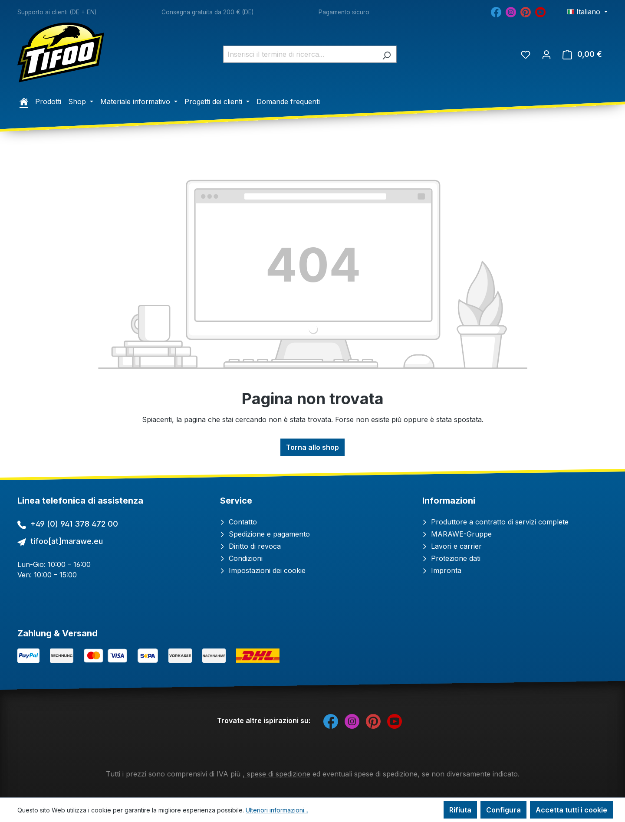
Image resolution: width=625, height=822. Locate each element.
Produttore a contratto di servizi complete (495, 521)
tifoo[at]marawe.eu (66, 541)
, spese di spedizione (276, 774)
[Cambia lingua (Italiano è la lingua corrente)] (587, 11)
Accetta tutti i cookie (571, 810)
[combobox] (300, 54)
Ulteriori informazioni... (277, 810)
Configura (503, 810)
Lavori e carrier (452, 546)
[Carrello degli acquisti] (582, 54)
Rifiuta (460, 810)
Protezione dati (451, 558)
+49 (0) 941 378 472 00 (74, 523)
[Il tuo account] (546, 54)
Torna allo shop (312, 447)
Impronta (441, 570)
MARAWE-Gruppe (457, 534)
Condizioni (241, 558)
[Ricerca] (386, 54)
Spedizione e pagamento (265, 534)
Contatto (238, 521)
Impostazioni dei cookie (263, 570)
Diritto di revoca (250, 546)
